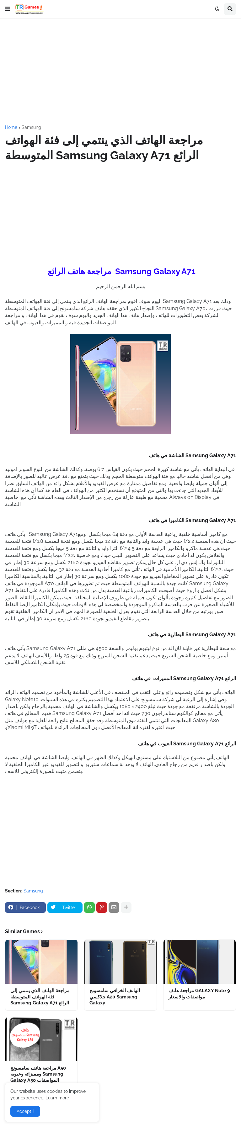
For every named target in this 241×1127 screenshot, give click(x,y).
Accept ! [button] (25, 1111)
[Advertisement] (120, 72)
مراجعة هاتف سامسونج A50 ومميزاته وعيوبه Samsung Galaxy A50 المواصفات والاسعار (38, 1077)
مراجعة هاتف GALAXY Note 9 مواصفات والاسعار (199, 994)
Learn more (57, 1097)
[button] (7, 9)
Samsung (31, 127)
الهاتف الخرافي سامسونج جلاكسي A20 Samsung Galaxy (114, 997)
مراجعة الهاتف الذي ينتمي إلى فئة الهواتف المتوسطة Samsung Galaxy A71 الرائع (39, 997)
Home (11, 127)
